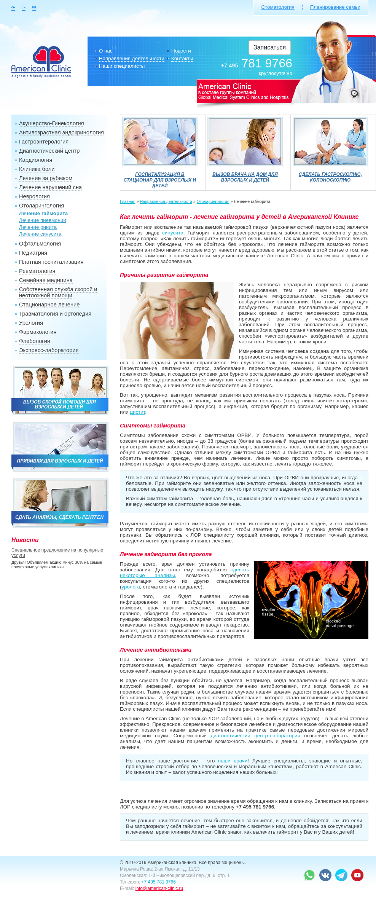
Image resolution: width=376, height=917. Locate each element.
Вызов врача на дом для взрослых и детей (245, 174)
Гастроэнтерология (44, 142)
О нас (106, 51)
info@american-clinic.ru (159, 888)
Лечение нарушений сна (50, 187)
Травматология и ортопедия (55, 314)
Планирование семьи (335, 7)
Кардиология (35, 160)
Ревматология (37, 271)
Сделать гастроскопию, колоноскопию (330, 174)
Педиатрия (33, 253)
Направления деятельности (131, 58)
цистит (137, 412)
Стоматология (277, 7)
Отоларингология (41, 206)
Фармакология (37, 332)
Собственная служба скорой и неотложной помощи (58, 292)
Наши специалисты (122, 66)
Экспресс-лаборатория (48, 350)
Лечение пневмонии (42, 220)
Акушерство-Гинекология (51, 123)
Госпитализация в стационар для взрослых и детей (160, 177)
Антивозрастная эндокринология (61, 132)
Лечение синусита (40, 234)
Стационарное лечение (49, 304)
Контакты (182, 58)
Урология (31, 323)
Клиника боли (36, 169)
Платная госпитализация (51, 262)
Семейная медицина (46, 280)
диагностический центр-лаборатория (255, 735)
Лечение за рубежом (45, 178)
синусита (172, 233)
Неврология (34, 196)
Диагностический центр (49, 151)
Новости (181, 51)
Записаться (269, 47)
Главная (127, 201)
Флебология (34, 341)
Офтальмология (40, 244)
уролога (130, 587)
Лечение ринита (38, 227)
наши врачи (232, 761)
